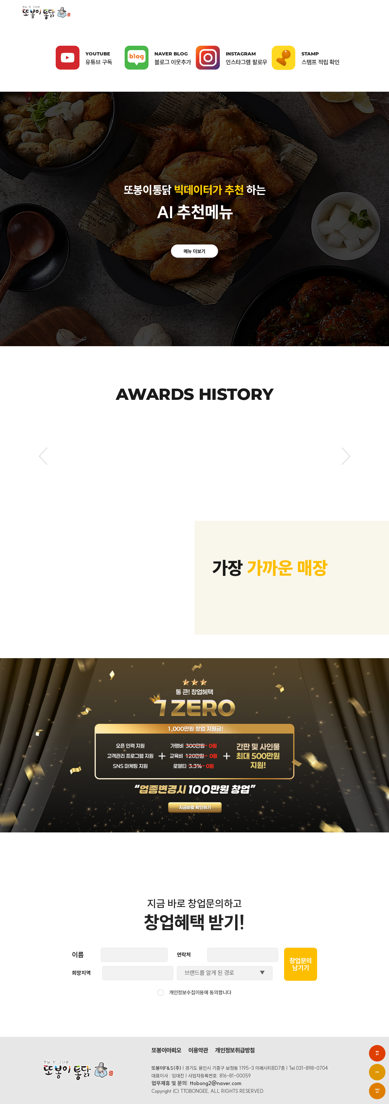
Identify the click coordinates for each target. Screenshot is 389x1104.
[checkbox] (161, 992)
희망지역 (81, 973)
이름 (78, 954)
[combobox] (225, 973)
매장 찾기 (377, 1053)
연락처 (184, 954)
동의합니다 (220, 992)
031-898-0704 (312, 1068)
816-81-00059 (235, 1076)
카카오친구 (377, 1090)
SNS (377, 1072)
